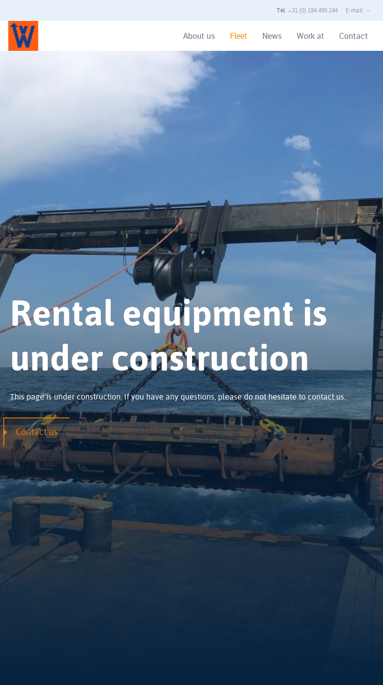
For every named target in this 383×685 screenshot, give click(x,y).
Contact (353, 35)
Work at (310, 35)
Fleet (238, 35)
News (272, 35)
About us (199, 35)
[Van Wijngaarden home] (17, 36)
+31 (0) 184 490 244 (307, 10)
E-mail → (358, 10)
